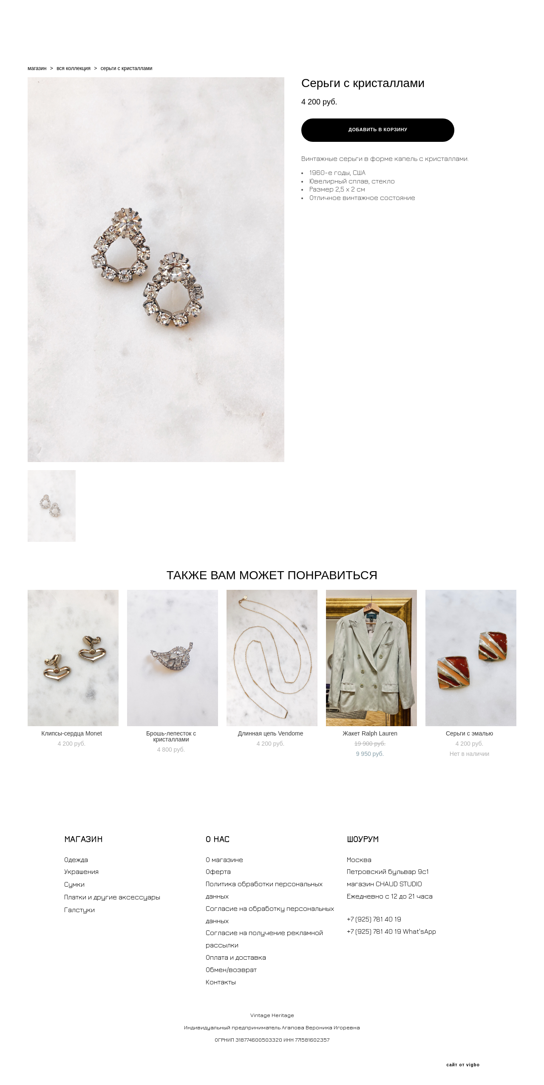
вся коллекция (74, 68)
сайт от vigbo (462, 1065)
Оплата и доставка (236, 957)
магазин (37, 68)
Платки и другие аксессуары (112, 897)
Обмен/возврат (231, 969)
